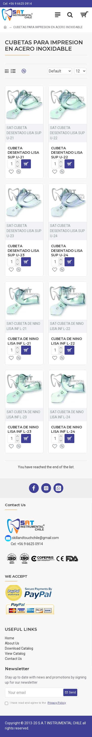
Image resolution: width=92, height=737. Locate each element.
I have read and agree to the (35, 703)
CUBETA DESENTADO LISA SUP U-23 (23, 250)
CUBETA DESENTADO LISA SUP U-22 (66, 152)
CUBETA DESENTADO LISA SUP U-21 (23, 152)
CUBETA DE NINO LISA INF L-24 (66, 429)
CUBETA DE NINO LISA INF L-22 (66, 341)
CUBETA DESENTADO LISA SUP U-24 (66, 250)
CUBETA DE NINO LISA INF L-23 (23, 429)
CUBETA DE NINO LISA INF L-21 (23, 341)
